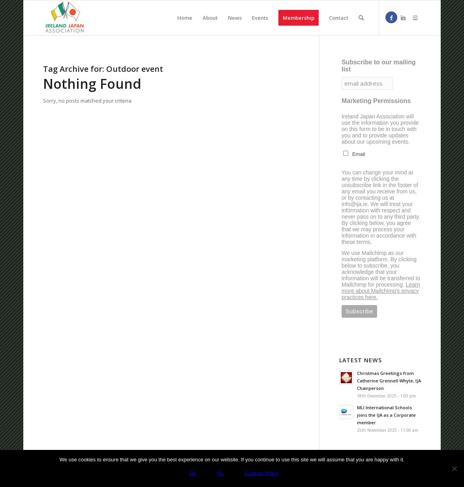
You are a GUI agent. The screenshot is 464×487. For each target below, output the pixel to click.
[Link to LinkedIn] (403, 17)
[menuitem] (184, 17)
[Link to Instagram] (415, 17)
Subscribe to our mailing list (379, 66)
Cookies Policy (261, 473)
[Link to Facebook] (391, 17)
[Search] (361, 17)
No (220, 473)
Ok (192, 473)
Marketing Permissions (376, 100)
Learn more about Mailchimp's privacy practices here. (381, 290)
